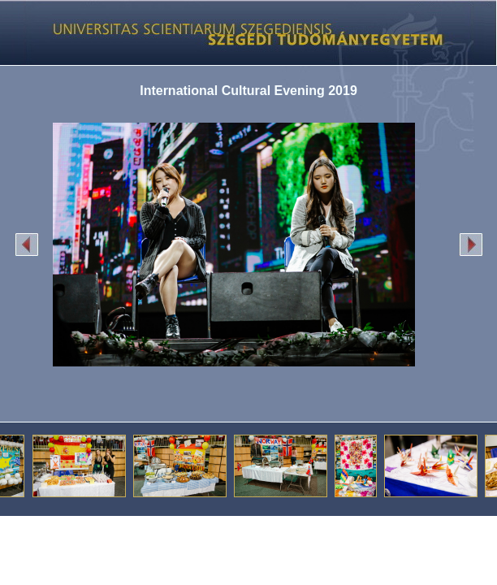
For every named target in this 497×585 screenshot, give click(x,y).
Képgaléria (242, 32)
